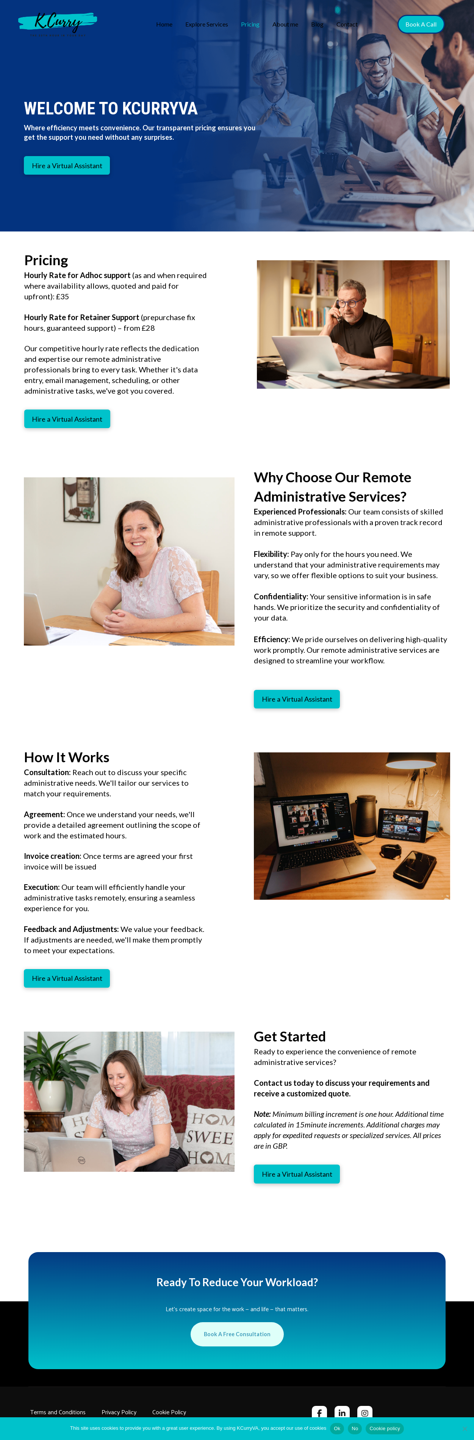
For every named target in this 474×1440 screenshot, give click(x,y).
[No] (464, 1428)
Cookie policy (384, 1428)
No (355, 1428)
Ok (337, 1428)
